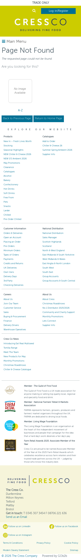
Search (34, 10)
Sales (6, 312)
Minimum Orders (12, 250)
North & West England (53, 250)
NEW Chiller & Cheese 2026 (17, 154)
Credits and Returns (13, 263)
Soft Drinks (9, 193)
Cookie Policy (71, 543)
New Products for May (15, 356)
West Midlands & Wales (53, 259)
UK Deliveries (10, 268)
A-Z (20, 110)
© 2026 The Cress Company (19, 555)
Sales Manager (49, 237)
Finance (8, 321)
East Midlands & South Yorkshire (58, 255)
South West (48, 268)
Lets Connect (49, 321)
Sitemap (74, 550)
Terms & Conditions (13, 543)
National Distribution (53, 233)
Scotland (46, 246)
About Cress (48, 299)
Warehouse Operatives (15, 329)
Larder (7, 210)
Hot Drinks (9, 189)
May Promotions (12, 163)
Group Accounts (50, 276)
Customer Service (12, 308)
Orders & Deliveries (13, 233)
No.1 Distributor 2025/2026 (56, 308)
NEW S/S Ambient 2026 (15, 158)
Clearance (9, 167)
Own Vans (9, 272)
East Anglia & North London (56, 263)
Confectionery (11, 184)
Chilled (7, 215)
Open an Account (12, 237)
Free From (9, 197)
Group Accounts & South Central (58, 280)
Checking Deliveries (13, 285)
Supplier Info (48, 154)
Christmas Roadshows (53, 303)
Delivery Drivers (11, 325)
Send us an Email (16, 517)
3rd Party (8, 280)
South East (47, 272)
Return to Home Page (48, 118)
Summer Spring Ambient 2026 (57, 150)
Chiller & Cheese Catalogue (17, 369)
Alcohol (7, 176)
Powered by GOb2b (54, 555)
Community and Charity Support (58, 312)
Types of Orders (11, 255)
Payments (8, 259)
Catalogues (9, 171)
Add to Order (48, 141)
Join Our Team (11, 303)
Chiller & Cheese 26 (52, 145)
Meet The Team (11, 352)
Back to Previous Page (17, 118)
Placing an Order (12, 242)
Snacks (7, 206)
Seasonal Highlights (13, 150)
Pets (6, 202)
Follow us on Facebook (63, 526)
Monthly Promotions (52, 316)
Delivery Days (10, 276)
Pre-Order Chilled (12, 219)
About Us (8, 299)
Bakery (7, 180)
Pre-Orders (9, 246)
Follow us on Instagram (17, 535)
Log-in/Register (58, 10)
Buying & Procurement (15, 316)
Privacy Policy (43, 543)
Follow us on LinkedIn (16, 526)
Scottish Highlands (51, 242)
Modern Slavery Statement (16, 550)
